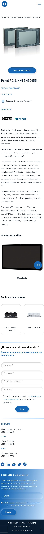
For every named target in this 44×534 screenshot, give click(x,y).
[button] (38, 265)
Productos (4, 17)
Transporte (14, 88)
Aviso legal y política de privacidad (22, 523)
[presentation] (4, 529)
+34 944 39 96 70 (7, 432)
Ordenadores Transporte (15, 17)
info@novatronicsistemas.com (11, 429)
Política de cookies (22, 527)
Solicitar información (22, 70)
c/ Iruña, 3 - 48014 (7, 441)
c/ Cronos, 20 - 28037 (9, 453)
